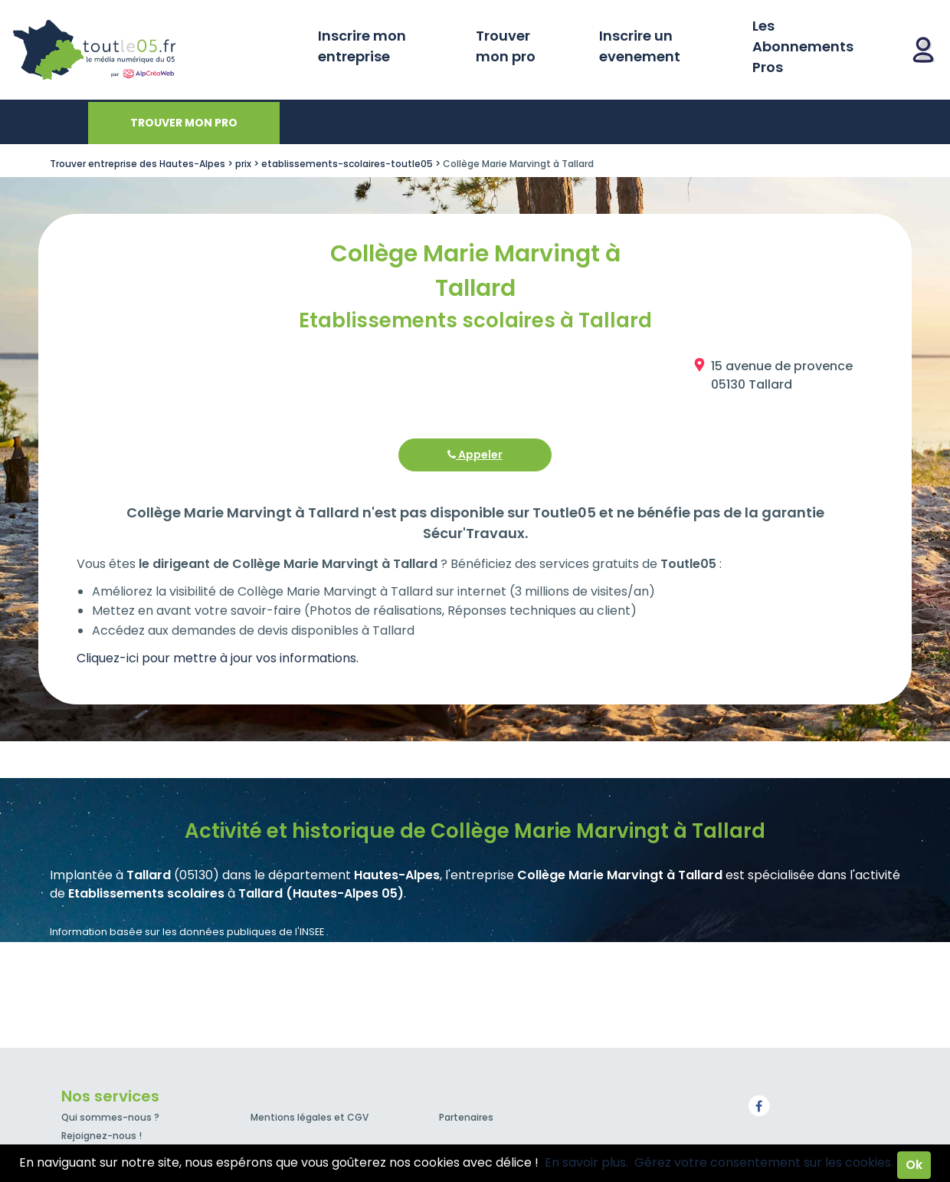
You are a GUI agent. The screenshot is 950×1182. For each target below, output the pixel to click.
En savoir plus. (586, 1162)
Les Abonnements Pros (802, 46)
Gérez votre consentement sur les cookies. (763, 1162)
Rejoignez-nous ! (101, 1135)
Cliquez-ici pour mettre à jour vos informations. (218, 658)
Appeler (475, 454)
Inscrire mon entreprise (362, 46)
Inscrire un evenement (639, 46)
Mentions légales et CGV (310, 1117)
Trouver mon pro (506, 46)
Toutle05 (153, 49)
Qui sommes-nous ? (110, 1117)
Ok (914, 1165)
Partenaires (466, 1117)
